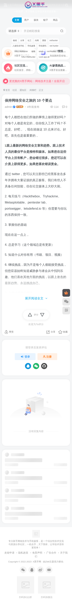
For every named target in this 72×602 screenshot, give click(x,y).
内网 (37, 40)
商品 (55, 20)
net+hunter (51, 51)
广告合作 (51, 552)
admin (8, 106)
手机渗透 (31, 46)
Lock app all (44, 57)
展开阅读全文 (36, 298)
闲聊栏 (32, 90)
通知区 (23, 90)
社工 (29, 40)
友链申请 (9, 552)
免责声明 (37, 552)
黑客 (44, 40)
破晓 (33, 51)
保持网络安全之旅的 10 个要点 (28, 100)
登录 (25, 356)
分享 (22, 40)
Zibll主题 (49, 561)
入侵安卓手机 (18, 46)
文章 (17, 20)
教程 (15, 40)
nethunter (54, 40)
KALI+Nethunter (29, 57)
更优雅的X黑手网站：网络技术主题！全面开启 (34, 82)
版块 (36, 20)
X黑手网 (37, 561)
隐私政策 (23, 552)
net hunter (54, 46)
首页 (6, 90)
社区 (14, 90)
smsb (41, 51)
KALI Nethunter (21, 51)
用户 (26, 20)
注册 (47, 356)
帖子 (45, 20)
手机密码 (42, 46)
